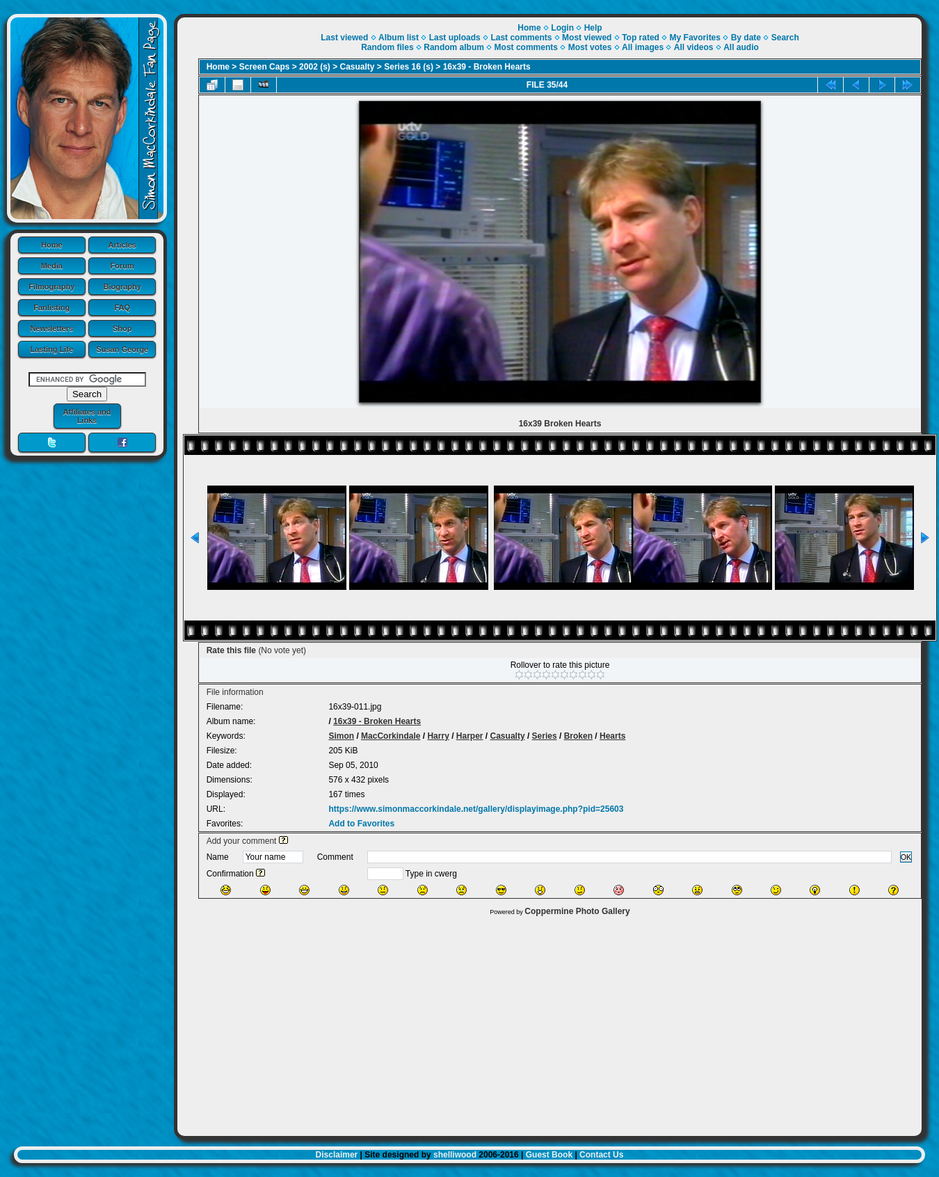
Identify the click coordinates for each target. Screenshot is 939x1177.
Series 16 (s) (408, 67)
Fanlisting (51, 307)
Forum (122, 266)
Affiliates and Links (87, 416)
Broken (578, 736)
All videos (694, 47)
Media (52, 266)
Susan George (122, 349)
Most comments (526, 47)
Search (785, 37)
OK (906, 857)
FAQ (122, 307)
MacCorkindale (390, 736)
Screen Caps (264, 67)
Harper (469, 736)
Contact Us (601, 1155)
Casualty (357, 67)
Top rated (640, 37)
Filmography (51, 286)
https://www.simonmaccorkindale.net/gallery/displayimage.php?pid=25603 (475, 809)
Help (593, 28)
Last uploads (455, 37)
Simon (341, 736)
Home (52, 245)
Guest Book (549, 1155)
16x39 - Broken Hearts (487, 67)
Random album (454, 47)
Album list (398, 37)
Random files (387, 47)
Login (562, 28)
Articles (122, 245)
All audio (741, 47)
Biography (122, 286)
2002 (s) (314, 67)
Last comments (521, 37)
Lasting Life (51, 349)
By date (746, 37)
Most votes (590, 47)
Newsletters (51, 328)
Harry (438, 736)
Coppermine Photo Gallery (576, 911)
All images (643, 47)
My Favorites (695, 37)
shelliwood (454, 1155)
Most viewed (586, 37)
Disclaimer (337, 1155)
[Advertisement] (549, 1022)
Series (544, 736)
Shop (122, 328)
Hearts (612, 736)
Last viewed (344, 37)
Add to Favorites (361, 823)
